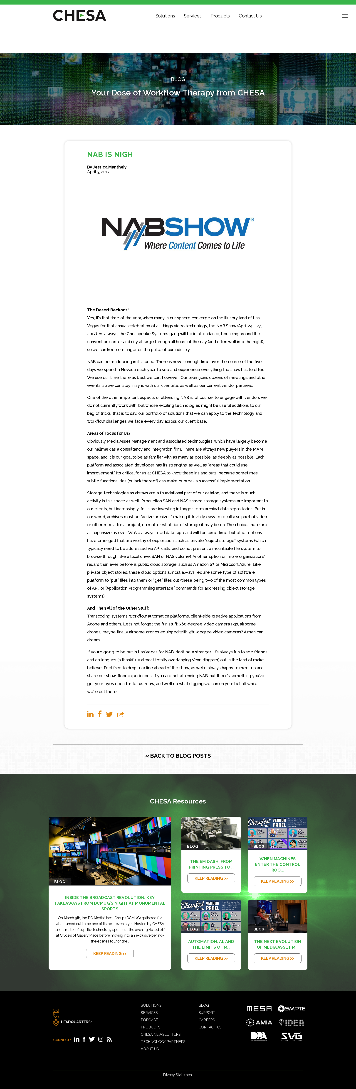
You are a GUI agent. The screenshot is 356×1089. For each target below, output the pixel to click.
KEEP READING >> (109, 953)
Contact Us (250, 16)
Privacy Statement (178, 1075)
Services (193, 16)
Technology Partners (163, 1042)
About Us (150, 1049)
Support (207, 1013)
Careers (207, 1020)
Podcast (149, 1020)
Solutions (165, 16)
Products (220, 16)
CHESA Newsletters (160, 1034)
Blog (204, 1005)
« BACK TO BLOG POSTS (178, 755)
